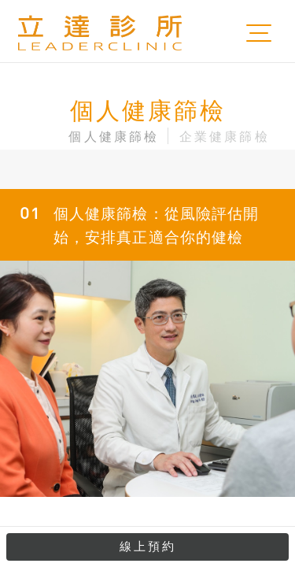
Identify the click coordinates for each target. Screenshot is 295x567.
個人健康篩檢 (113, 136)
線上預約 (148, 546)
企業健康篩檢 (224, 136)
